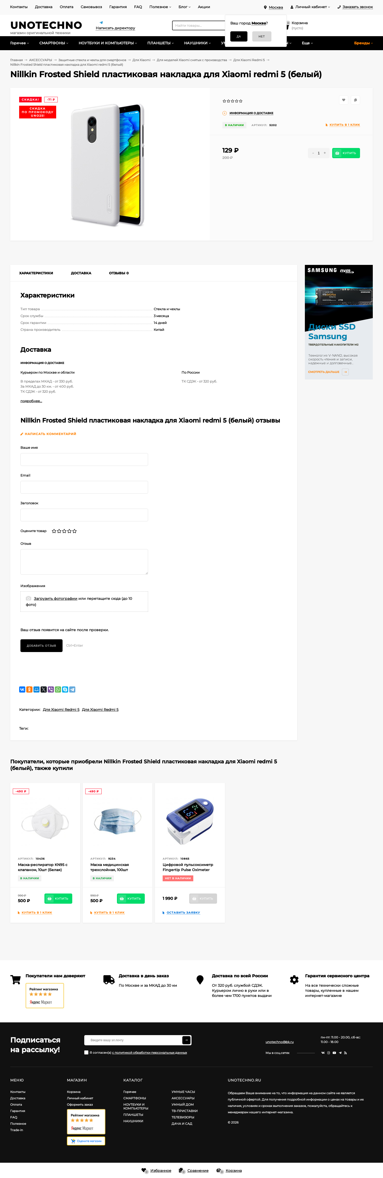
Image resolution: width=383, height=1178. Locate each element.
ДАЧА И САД (182, 1124)
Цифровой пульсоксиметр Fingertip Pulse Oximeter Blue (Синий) (188, 869)
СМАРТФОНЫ (134, 1098)
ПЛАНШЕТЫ (133, 1115)
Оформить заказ (80, 1104)
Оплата (66, 7)
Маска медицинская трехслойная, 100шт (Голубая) (109, 869)
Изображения (32, 586)
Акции (204, 7)
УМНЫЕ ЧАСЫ (183, 1092)
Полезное (158, 7)
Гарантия (118, 7)
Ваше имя (29, 447)
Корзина (73, 1092)
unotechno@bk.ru (280, 1042)
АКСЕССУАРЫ (183, 1098)
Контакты (19, 7)
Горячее (129, 1092)
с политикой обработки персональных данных (149, 1052)
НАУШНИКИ (133, 1121)
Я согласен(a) (135, 1052)
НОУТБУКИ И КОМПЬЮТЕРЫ (135, 1106)
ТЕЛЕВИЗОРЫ (183, 1117)
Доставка (43, 7)
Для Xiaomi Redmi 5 (61, 709)
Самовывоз (91, 7)
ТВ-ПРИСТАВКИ (185, 1111)
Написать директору (115, 28)
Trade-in (16, 1130)
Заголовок (29, 503)
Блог (182, 7)
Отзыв (25, 543)
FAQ (138, 7)
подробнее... (31, 401)
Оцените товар (33, 531)
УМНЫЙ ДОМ (183, 1104)
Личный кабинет (80, 1098)
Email (25, 475)
